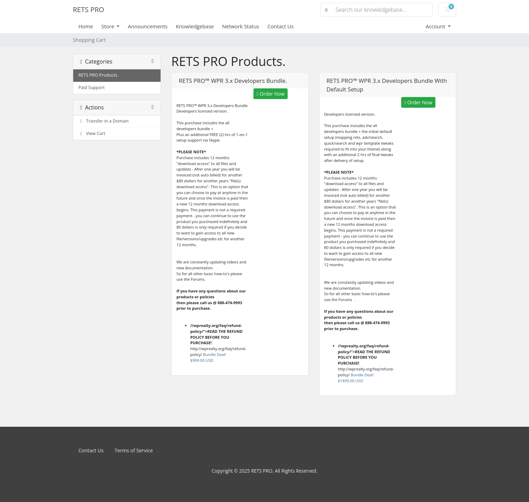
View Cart (91, 133)
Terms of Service (134, 450)
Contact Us (281, 26)
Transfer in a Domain (103, 121)
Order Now (271, 93)
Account (436, 26)
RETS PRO (88, 9)
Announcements (147, 26)
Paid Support (91, 87)
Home (85, 26)
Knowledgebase (195, 26)
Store (108, 26)
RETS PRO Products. (98, 75)
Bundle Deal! (208, 357)
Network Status (240, 26)
